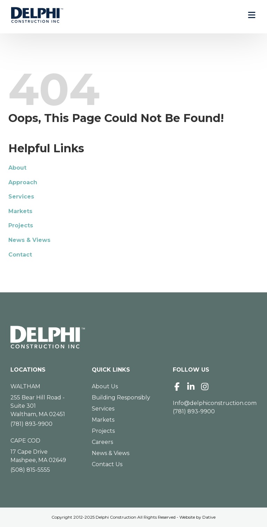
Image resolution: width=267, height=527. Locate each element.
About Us (105, 386)
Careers (102, 442)
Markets (20, 211)
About (17, 167)
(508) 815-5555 (30, 470)
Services (21, 196)
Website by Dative (197, 517)
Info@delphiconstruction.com (215, 403)
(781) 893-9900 (31, 424)
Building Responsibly (121, 397)
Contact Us (107, 464)
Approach (22, 182)
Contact (20, 254)
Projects (20, 225)
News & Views (29, 240)
